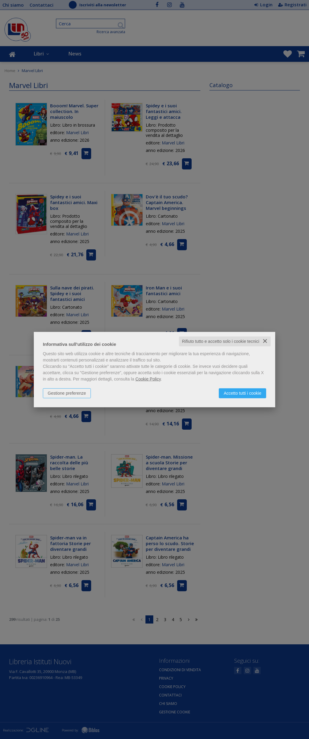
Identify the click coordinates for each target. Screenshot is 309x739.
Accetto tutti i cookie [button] (242, 393)
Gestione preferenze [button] (67, 393)
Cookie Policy (148, 379)
